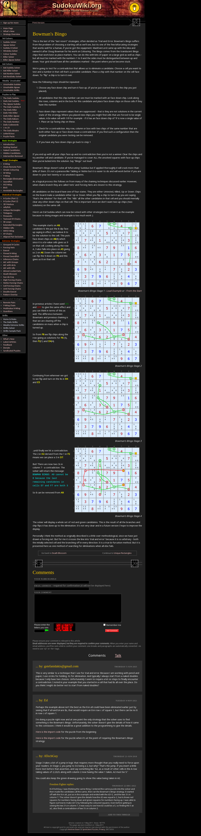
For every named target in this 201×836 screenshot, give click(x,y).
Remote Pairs (9, 302)
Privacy (102, 829)
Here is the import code (48, 731)
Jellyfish (7, 207)
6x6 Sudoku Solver (11, 67)
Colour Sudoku (10, 54)
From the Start (133, 290)
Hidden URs (8, 227)
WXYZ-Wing (8, 230)
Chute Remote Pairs (12, 166)
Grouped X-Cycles (11, 244)
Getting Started (10, 147)
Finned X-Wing (10, 253)
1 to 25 (6, 127)
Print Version (38, 22)
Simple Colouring (11, 169)
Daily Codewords (11, 124)
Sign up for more (11, 22)
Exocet (6, 250)
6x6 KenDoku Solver (12, 76)
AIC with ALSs (9, 265)
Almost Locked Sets (12, 271)
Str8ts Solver (9, 328)
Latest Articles (9, 341)
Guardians (8, 311)
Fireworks (7, 216)
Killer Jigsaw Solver (12, 59)
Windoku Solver (10, 50)
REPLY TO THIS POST (87, 688)
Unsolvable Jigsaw (11, 87)
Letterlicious (8, 133)
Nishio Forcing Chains (13, 282)
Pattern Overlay (10, 294)
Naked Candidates (11, 150)
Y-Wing (6, 175)
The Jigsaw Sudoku (11, 104)
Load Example (113, 290)
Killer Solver (8, 56)
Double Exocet (9, 291)
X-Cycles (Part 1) (10, 198)
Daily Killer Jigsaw (11, 115)
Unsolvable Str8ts (11, 90)
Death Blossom (10, 273)
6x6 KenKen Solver (11, 73)
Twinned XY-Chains (12, 218)
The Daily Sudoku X (12, 107)
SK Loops (7, 221)
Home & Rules (9, 319)
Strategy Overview (11, 34)
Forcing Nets (9, 247)
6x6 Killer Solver (10, 70)
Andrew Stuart (74, 829)
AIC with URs (9, 268)
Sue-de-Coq (8, 277)
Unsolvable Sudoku (12, 84)
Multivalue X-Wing (11, 308)
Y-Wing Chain (9, 305)
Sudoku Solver (9, 42)
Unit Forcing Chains (12, 288)
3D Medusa (8, 204)
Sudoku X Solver (10, 47)
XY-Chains (7, 233)
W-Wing (7, 172)
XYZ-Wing (7, 184)
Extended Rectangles (12, 225)
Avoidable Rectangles (13, 190)
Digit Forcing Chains (12, 280)
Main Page (8, 28)
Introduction (9, 144)
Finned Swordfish (11, 256)
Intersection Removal (13, 156)
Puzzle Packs (9, 136)
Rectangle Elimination (13, 178)
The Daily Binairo (11, 130)
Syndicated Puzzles (11, 350)
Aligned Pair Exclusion (13, 236)
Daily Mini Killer (10, 112)
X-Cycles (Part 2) (10, 201)
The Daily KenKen (11, 121)
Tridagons (7, 213)
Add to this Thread (119, 815)
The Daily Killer (10, 109)
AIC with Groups (10, 262)
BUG (5, 187)
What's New (8, 31)
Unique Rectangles (11, 210)
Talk (118, 655)
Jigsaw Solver (9, 45)
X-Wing (6, 164)
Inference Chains (11, 259)
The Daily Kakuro (11, 118)
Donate (6, 347)
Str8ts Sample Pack (12, 330)
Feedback (7, 344)
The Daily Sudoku (11, 98)
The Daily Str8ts (10, 322)
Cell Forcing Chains (11, 285)
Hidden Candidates (12, 153)
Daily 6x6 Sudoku (11, 101)
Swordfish (7, 181)
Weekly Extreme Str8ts (13, 325)
